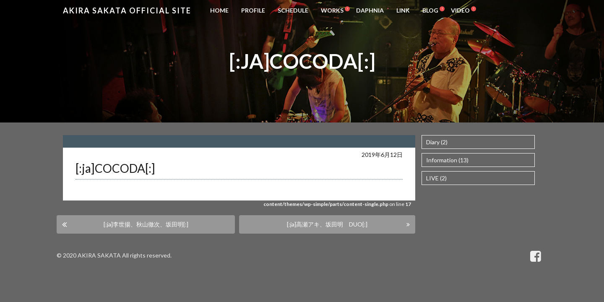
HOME (219, 10)
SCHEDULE (293, 10)
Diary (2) (437, 142)
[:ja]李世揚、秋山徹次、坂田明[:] (146, 224)
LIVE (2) (436, 178)
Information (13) (447, 160)
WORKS (332, 10)
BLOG (430, 10)
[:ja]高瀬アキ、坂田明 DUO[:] (327, 224)
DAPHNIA (370, 10)
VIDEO (460, 10)
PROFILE (253, 10)
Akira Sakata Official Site (127, 10)
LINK (403, 10)
